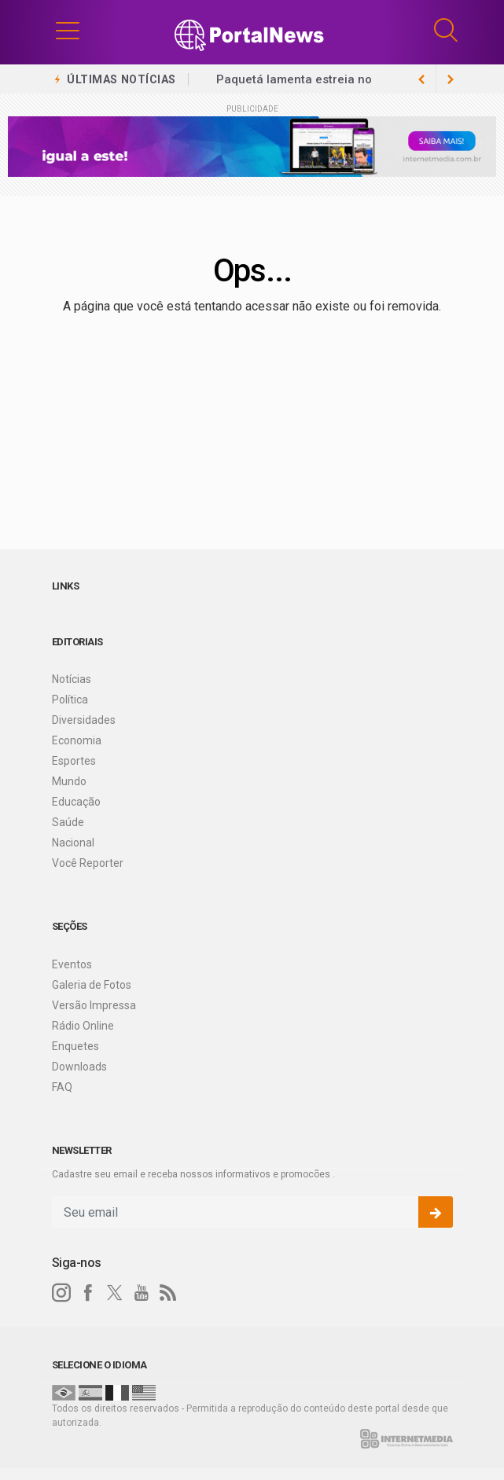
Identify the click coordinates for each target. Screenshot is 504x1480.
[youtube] (141, 1293)
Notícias (71, 679)
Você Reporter (87, 863)
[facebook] (88, 1293)
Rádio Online (83, 1025)
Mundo (69, 781)
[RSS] (168, 1293)
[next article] (422, 79)
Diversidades (84, 720)
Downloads (79, 1066)
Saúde (68, 822)
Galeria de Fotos (91, 985)
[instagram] (61, 1293)
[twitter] (114, 1293)
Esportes (74, 761)
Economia (76, 740)
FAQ (62, 1087)
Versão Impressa (94, 1005)
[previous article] (450, 79)
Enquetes (75, 1046)
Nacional (73, 842)
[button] (67, 30)
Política (70, 699)
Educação (76, 801)
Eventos (72, 964)
